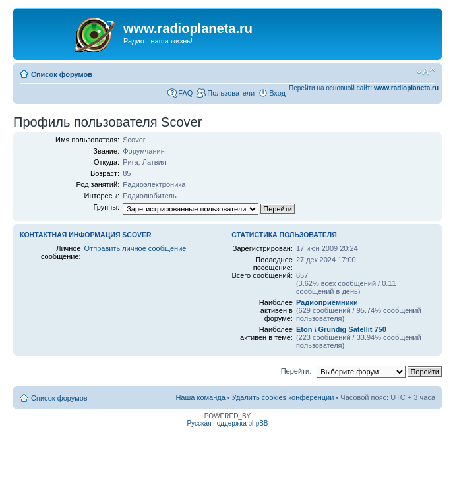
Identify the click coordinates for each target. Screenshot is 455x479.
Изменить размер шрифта (425, 72)
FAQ (185, 93)
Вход (277, 93)
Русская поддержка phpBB (227, 423)
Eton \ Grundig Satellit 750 (341, 329)
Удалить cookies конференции (283, 397)
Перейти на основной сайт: (364, 88)
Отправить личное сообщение (135, 248)
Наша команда (200, 397)
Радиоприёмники (327, 302)
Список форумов (61, 74)
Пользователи (231, 93)
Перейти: (296, 371)
